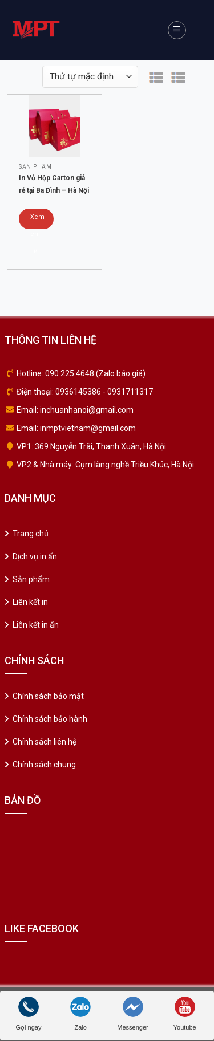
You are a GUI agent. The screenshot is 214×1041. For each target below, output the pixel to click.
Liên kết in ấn (36, 624)
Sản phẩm (31, 579)
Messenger (132, 1014)
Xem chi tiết (37, 221)
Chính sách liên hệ (44, 741)
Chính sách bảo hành (50, 718)
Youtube (184, 1014)
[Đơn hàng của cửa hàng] (90, 77)
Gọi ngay (29, 1014)
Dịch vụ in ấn (35, 556)
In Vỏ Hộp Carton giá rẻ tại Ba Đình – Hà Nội (54, 184)
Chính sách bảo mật (48, 696)
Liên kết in (30, 602)
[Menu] (177, 30)
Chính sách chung (44, 764)
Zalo (80, 1014)
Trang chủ (31, 533)
